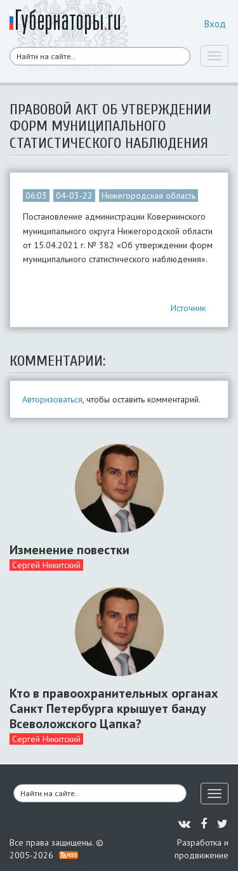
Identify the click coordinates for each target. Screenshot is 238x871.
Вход (215, 24)
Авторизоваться (52, 399)
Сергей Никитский (46, 565)
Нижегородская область (148, 195)
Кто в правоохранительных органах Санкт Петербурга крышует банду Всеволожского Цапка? (114, 708)
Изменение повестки (69, 549)
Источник (188, 308)
